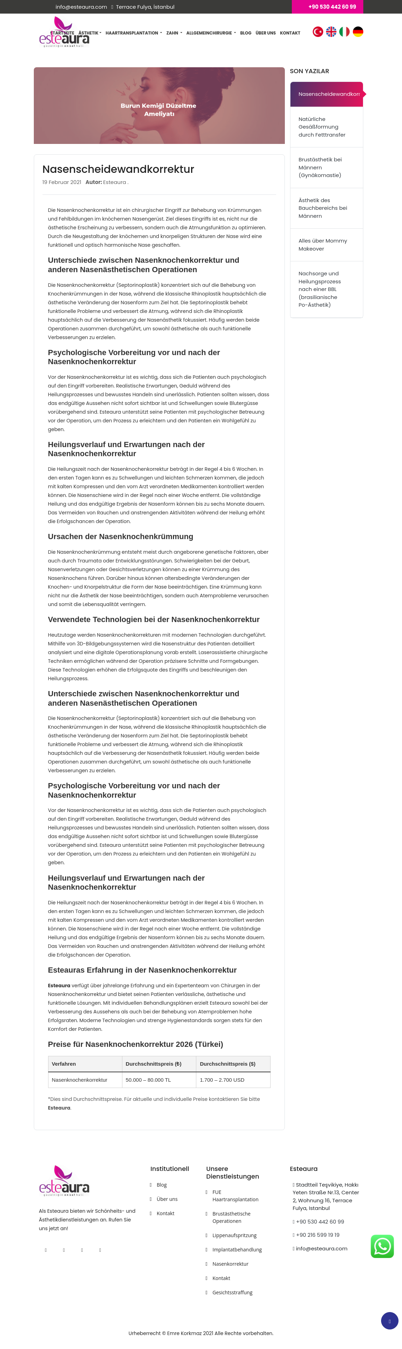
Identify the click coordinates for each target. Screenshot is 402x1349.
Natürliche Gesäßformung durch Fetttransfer (322, 126)
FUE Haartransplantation (231, 1196)
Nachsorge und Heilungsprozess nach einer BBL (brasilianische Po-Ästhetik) (320, 289)
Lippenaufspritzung (231, 1235)
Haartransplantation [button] (132, 33)
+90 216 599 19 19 (316, 1235)
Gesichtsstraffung (231, 1292)
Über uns (266, 33)
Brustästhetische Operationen (231, 1217)
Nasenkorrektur (230, 1263)
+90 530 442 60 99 (318, 1221)
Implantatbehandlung (231, 1249)
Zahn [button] (172, 33)
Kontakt (290, 33)
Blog (245, 33)
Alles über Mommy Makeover (323, 244)
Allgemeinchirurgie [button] (210, 33)
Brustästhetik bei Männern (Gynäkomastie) (320, 167)
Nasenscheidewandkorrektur (331, 94)
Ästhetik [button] (89, 33)
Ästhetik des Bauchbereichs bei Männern (323, 208)
